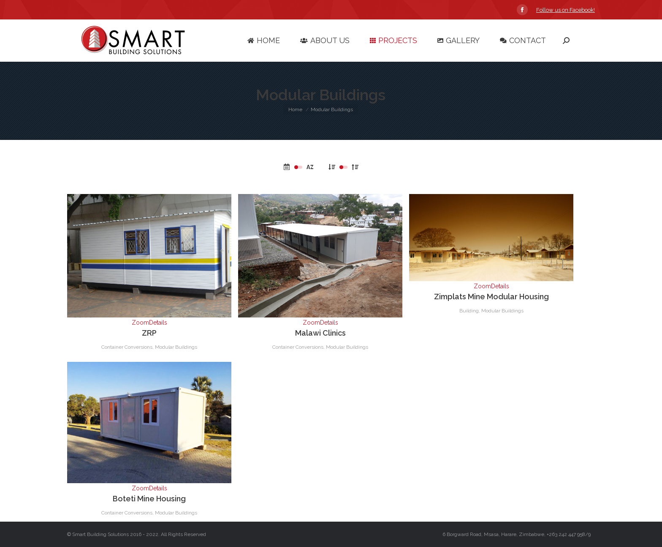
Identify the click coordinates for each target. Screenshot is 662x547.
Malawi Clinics (320, 332)
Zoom (140, 322)
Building (469, 311)
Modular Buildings (176, 347)
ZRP (149, 332)
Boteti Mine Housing (149, 498)
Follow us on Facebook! (565, 10)
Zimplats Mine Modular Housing (491, 296)
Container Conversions (126, 347)
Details (158, 322)
